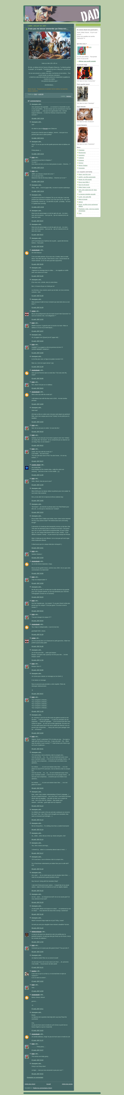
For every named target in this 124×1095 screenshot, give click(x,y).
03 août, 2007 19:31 (37, 548)
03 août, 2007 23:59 (37, 583)
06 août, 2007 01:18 (37, 869)
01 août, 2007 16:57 (37, 331)
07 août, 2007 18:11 (37, 1009)
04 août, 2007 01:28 (37, 634)
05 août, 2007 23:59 (37, 733)
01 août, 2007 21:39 (37, 366)
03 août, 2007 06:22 (37, 445)
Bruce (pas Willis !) (84, 182)
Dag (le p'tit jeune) (84, 184)
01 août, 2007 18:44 (37, 341)
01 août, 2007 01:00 (37, 276)
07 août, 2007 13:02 (37, 981)
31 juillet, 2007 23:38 (38, 207)
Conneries (82, 168)
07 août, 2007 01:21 (37, 967)
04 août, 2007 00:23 (37, 597)
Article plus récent (30, 1084)
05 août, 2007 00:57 (37, 693)
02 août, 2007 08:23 (37, 388)
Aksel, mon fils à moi (85, 174)
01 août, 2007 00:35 (37, 264)
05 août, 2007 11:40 (37, 711)
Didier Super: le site (84, 187)
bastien (34, 971)
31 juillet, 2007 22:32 (38, 154)
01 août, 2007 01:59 (37, 307)
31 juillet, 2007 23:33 (38, 191)
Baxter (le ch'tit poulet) (85, 179)
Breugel (45, 128)
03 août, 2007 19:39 (37, 557)
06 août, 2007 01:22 (37, 890)
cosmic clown (36, 465)
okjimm (81, 202)
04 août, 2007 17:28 (37, 660)
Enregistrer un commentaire (35, 1077)
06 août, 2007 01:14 (37, 829)
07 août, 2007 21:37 (37, 1040)
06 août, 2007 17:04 (37, 942)
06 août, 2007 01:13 (37, 806)
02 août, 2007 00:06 (37, 378)
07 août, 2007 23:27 (37, 1050)
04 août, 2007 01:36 (37, 646)
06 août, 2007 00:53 (37, 788)
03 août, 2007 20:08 (37, 573)
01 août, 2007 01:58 (37, 295)
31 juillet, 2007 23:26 (38, 181)
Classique (81, 150)
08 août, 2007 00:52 (37, 1074)
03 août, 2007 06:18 (37, 431)
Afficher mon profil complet (87, 61)
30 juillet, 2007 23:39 (38, 118)
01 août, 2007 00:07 (37, 221)
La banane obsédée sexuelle (87, 194)
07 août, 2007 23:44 (37, 1060)
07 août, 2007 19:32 (37, 1030)
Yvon (80, 213)
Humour (68, 96)
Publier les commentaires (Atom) (42, 1088)
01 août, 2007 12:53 (37, 319)
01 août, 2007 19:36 (37, 353)
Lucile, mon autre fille (85, 197)
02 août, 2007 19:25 (37, 422)
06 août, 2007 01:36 (37, 914)
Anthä (33, 311)
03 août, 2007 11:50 (37, 475)
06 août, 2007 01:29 (37, 902)
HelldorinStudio (36, 931)
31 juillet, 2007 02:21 (38, 138)
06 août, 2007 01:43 (37, 928)
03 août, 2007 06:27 (37, 461)
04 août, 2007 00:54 (37, 620)
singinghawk (36, 250)
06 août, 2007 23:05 (37, 951)
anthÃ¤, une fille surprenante (87, 177)
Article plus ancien (67, 1084)
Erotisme (81, 160)
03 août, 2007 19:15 (37, 512)
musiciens (82, 155)
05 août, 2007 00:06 (37, 670)
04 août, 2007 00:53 (37, 611)
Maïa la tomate (83, 199)
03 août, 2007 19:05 (37, 500)
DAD (33, 157)
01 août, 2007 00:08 (37, 246)
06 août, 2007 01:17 (37, 853)
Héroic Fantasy (83, 165)
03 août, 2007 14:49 (37, 485)
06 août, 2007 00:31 (37, 749)
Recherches (82, 152)
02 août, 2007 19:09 (37, 404)
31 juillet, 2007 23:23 (38, 167)
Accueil (48, 1084)
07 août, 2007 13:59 (37, 991)
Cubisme (81, 157)
